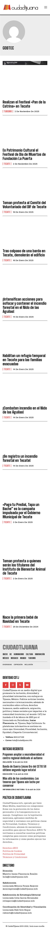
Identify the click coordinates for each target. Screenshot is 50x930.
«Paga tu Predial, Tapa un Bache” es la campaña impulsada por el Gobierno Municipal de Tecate (21, 510)
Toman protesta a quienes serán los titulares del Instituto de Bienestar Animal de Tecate (24, 567)
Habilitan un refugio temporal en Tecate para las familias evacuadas (24, 359)
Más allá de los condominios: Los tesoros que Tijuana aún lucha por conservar (21, 782)
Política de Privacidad (14, 854)
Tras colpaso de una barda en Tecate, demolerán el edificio (24, 253)
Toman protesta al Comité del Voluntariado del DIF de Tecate (24, 204)
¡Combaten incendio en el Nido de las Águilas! (25, 410)
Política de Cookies (12, 851)
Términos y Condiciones (15, 857)
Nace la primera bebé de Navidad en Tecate (20, 619)
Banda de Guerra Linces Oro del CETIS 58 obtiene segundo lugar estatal (24, 768)
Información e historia (14, 790)
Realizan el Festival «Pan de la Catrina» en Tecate (24, 104)
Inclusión (7, 762)
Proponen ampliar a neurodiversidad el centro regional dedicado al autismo (23, 756)
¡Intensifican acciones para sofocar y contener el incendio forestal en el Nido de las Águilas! (24, 305)
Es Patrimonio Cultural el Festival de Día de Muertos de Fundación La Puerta (24, 154)
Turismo (8, 111)
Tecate (7, 164)
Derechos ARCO (10, 848)
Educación (7, 774)
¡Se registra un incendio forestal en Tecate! (20, 458)
